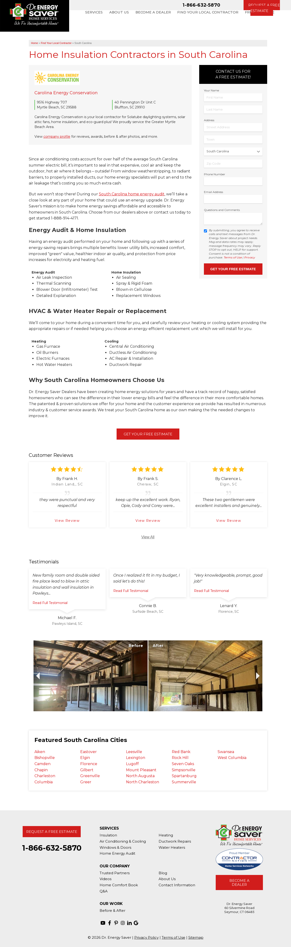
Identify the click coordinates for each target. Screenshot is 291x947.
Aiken (39, 752)
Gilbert (86, 770)
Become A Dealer (239, 882)
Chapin (41, 770)
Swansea (226, 752)
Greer (85, 782)
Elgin (85, 757)
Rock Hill (180, 757)
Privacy (249, 257)
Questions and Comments (222, 210)
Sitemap (195, 937)
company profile (56, 136)
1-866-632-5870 (201, 5)
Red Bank (181, 752)
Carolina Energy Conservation (66, 92)
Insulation (108, 835)
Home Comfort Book (119, 885)
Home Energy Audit (117, 853)
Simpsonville (183, 770)
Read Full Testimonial (50, 603)
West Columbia (232, 757)
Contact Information (177, 885)
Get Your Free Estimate (148, 434)
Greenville (90, 776)
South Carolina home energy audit (131, 194)
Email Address (213, 192)
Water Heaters (172, 847)
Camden (42, 764)
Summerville (184, 782)
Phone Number (214, 174)
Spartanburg (184, 776)
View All (148, 537)
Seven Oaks (183, 764)
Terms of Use (233, 257)
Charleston (44, 776)
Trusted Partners (115, 873)
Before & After (112, 910)
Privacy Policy (146, 937)
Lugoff (132, 764)
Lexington (135, 757)
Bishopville (44, 757)
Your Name (211, 90)
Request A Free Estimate (51, 831)
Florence (88, 764)
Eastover (88, 752)
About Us (167, 879)
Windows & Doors (115, 847)
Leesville (134, 752)
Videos (105, 879)
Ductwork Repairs (175, 841)
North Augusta (140, 776)
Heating (166, 835)
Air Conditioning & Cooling (123, 841)
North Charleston (142, 782)
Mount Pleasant (141, 770)
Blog (163, 873)
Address (209, 120)
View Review (67, 520)
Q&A (104, 891)
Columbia (43, 782)
